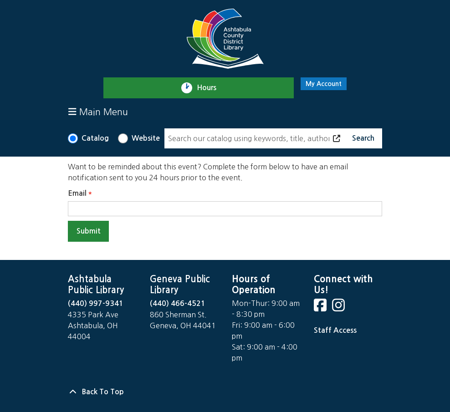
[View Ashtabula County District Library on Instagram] (339, 308)
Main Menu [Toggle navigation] (98, 112)
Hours (210, 87)
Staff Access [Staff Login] (335, 330)
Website (146, 138)
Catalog (95, 138)
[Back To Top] (225, 392)
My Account (324, 84)
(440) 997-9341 (95, 303)
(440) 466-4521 (177, 303)
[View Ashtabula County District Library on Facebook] (321, 308)
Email (77, 193)
